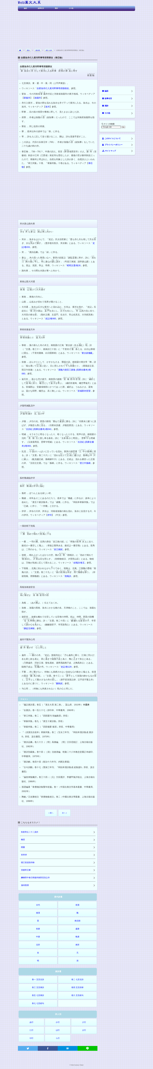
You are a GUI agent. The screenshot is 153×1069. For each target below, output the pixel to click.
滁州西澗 (25, 885)
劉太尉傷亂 (87, 353)
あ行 (31, 1022)
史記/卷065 (50, 318)
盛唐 (77, 929)
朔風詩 (68, 576)
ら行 (58, 1038)
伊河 (49, 515)
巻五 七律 (49, 50)
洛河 (47, 107)
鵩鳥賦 (59, 683)
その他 (71, 8)
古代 (38, 905)
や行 (31, 1038)
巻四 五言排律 (77, 987)
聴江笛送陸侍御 (27, 862)
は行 (58, 1030)
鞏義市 (27, 98)
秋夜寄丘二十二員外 (29, 832)
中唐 (38, 937)
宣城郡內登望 (84, 391)
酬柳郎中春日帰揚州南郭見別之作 (35, 878)
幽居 (23, 840)
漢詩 (56, 8)
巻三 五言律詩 (38, 987)
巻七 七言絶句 (38, 1003)
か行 (58, 1022)
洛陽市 (38, 98)
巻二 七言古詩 (77, 979)
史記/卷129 (66, 667)
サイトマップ (109, 151)
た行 (31, 1030)
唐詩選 (38, 50)
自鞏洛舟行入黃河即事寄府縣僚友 (53, 88)
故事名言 (41, 8)
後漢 (38, 913)
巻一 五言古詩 (38, 979)
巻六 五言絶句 (77, 995)
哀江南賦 (58, 549)
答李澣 (24, 855)
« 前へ (51, 813)
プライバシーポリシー (112, 145)
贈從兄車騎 (29, 628)
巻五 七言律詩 (38, 995)
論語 (25, 8)
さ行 (84, 1022)
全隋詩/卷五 (79, 563)
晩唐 (77, 937)
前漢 (77, 905)
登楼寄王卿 (26, 870)
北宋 (38, 945)
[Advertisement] (76, 29)
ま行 (84, 1030)
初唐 (38, 929)
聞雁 (23, 847)
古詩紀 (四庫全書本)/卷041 (39, 429)
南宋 (77, 945)
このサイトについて (111, 138)
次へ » (64, 813)
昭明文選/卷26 (74, 265)
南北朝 (77, 921)
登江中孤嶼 (85, 463)
